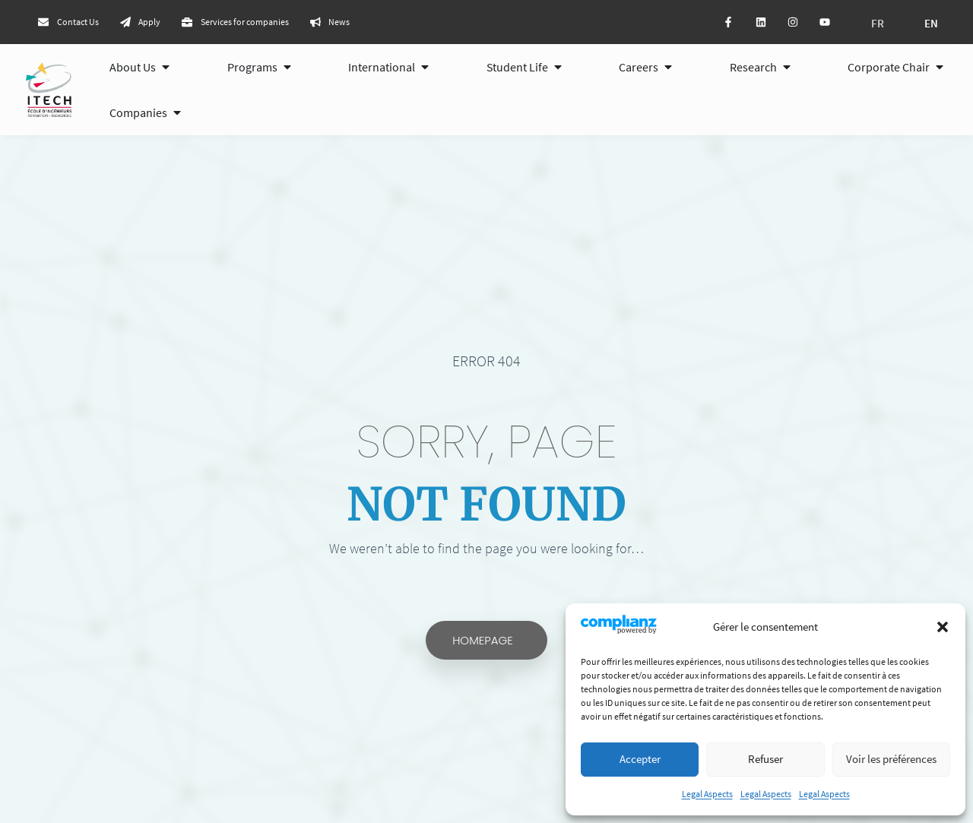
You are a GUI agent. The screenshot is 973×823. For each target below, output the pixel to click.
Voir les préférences (891, 759)
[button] (942, 627)
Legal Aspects (707, 793)
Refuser (765, 759)
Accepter (640, 759)
